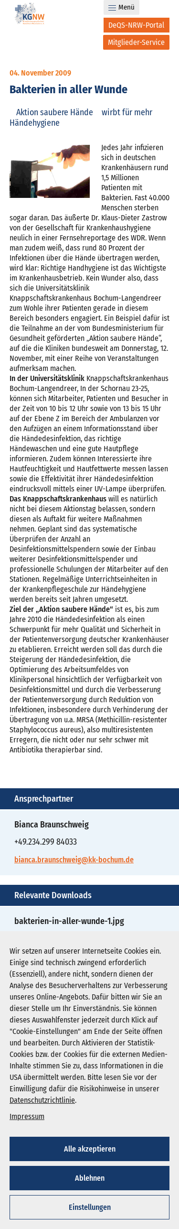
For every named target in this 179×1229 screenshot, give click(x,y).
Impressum (27, 1116)
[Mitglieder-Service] (136, 42)
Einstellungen (90, 1207)
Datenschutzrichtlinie (42, 1100)
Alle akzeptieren (90, 1148)
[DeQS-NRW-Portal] (136, 25)
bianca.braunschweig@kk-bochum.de (74, 859)
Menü (121, 7)
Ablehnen (90, 1178)
